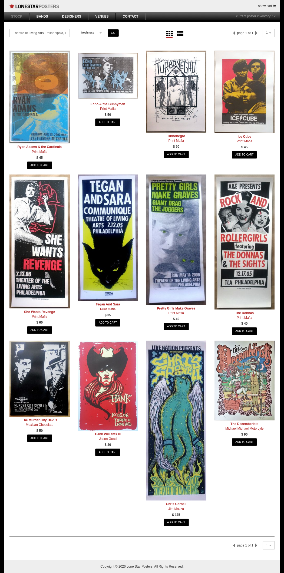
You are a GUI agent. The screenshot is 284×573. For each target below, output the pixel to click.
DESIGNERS (71, 16)
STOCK (16, 16)
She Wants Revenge (39, 312)
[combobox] (91, 33)
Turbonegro (176, 136)
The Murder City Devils (39, 420)
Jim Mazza (176, 509)
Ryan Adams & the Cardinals (39, 147)
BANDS (42, 16)
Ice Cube (244, 137)
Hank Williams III (108, 434)
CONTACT (130, 16)
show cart (267, 6)
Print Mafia (39, 152)
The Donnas (244, 313)
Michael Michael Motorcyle (244, 428)
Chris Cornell (176, 504)
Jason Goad (108, 439)
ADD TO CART (40, 165)
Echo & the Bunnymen (108, 104)
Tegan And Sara (108, 304)
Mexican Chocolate (39, 425)
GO (113, 32)
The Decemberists (244, 424)
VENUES (101, 16)
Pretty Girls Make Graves (176, 308)
